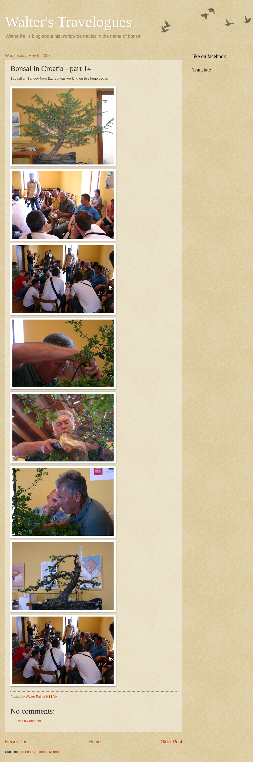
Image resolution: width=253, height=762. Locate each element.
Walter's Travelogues (68, 21)
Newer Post (17, 741)
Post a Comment (29, 721)
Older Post (171, 741)
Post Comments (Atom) (42, 752)
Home (95, 741)
